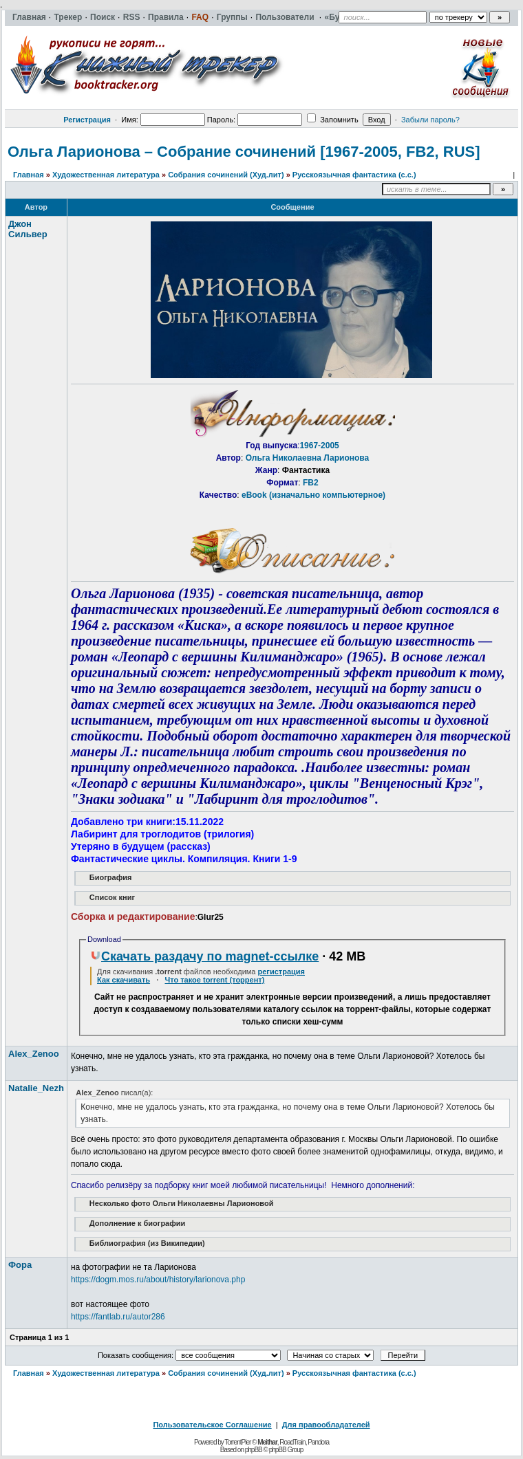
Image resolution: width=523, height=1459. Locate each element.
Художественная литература (106, 175)
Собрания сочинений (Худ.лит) (226, 175)
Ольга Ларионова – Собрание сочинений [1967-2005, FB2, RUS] (244, 151)
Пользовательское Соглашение (212, 1424)
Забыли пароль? (430, 120)
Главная (28, 175)
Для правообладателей (326, 1424)
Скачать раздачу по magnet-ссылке (204, 956)
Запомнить (332, 120)
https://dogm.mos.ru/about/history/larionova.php (158, 1279)
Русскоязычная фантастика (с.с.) (354, 175)
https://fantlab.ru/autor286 (118, 1316)
